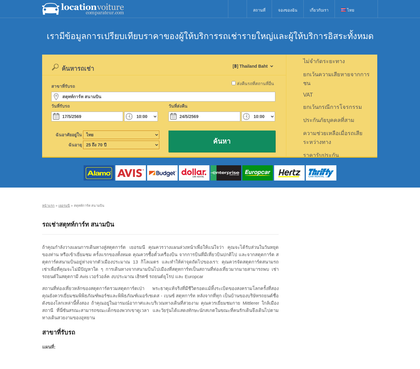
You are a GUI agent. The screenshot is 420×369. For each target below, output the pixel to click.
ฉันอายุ (75, 144)
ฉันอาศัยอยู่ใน (69, 134)
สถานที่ (259, 10)
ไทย (347, 10)
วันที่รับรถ (60, 106)
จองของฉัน (287, 10)
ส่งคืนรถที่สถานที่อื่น (255, 83)
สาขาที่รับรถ (63, 86)
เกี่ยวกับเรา (319, 10)
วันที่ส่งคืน (177, 106)
